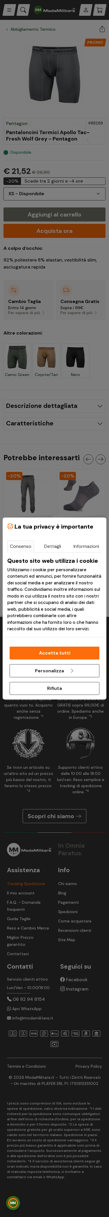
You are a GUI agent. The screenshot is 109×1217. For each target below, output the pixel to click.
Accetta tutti (54, 653)
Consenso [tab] (20, 546)
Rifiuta (54, 688)
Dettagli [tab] (52, 546)
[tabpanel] (54, 594)
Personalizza (54, 671)
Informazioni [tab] (86, 546)
